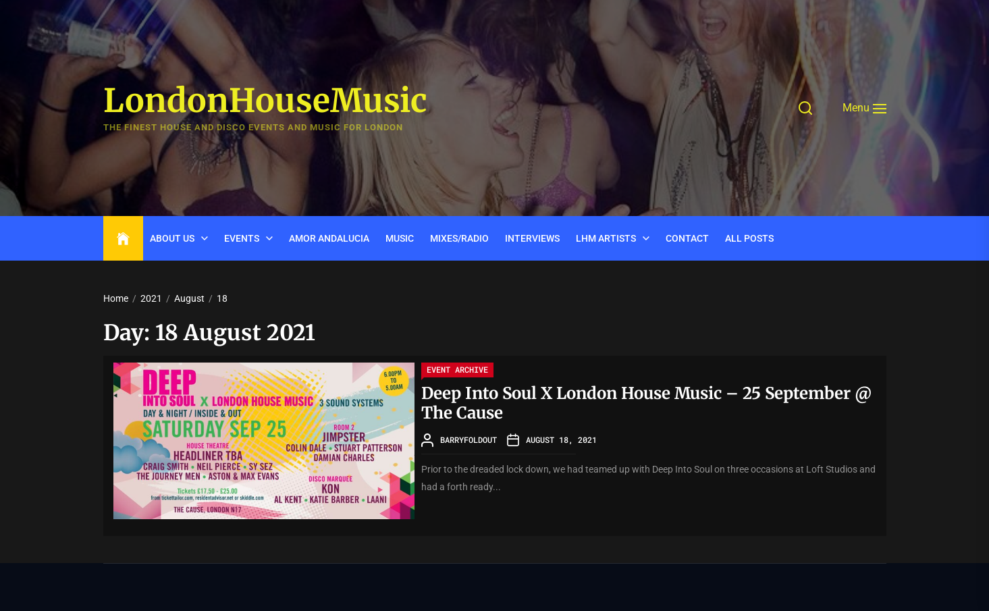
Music (399, 238)
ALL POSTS (749, 238)
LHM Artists (606, 238)
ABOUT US (172, 238)
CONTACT (687, 238)
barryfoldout (468, 439)
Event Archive (457, 369)
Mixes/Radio (459, 238)
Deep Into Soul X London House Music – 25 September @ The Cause (646, 403)
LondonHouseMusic (265, 101)
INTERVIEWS (532, 238)
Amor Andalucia (329, 238)
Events (241, 238)
